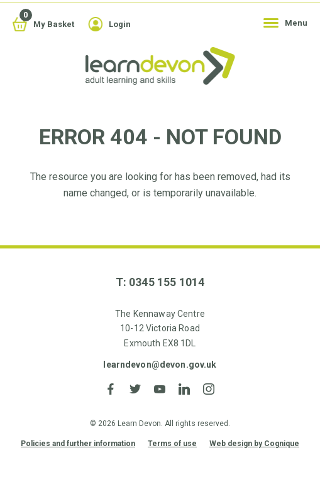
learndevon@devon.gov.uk (159, 365)
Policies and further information (78, 443)
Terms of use (172, 443)
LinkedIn (184, 389)
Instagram (209, 389)
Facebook (111, 389)
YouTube (160, 389)
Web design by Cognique (254, 443)
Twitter (135, 389)
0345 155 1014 (166, 282)
